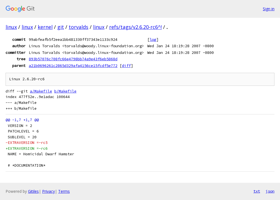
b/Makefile (65, 91)
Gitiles (33, 191)
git (60, 27)
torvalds (78, 27)
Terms (64, 191)
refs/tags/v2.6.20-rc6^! (135, 27)
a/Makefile (41, 91)
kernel (45, 27)
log (153, 39)
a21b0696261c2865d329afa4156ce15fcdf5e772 (73, 65)
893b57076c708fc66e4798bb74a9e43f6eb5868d (73, 58)
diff (126, 65)
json (270, 191)
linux (11, 27)
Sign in (268, 8)
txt (256, 191)
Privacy (48, 191)
